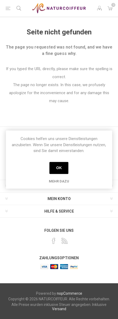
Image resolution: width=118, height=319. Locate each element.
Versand (59, 309)
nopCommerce (69, 293)
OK (59, 168)
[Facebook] (53, 241)
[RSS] (64, 241)
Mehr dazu (59, 181)
